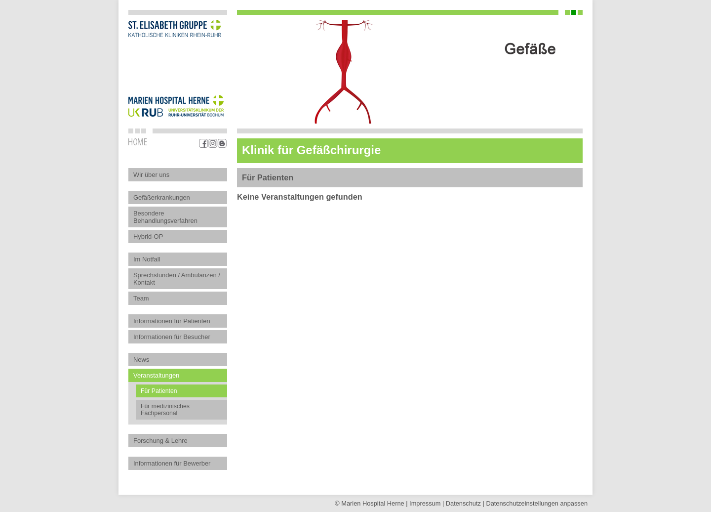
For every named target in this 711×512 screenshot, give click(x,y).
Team (141, 298)
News (141, 359)
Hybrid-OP (148, 236)
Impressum (424, 503)
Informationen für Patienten (171, 321)
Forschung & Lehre (160, 440)
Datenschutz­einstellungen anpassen (537, 503)
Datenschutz (463, 503)
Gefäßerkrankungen (161, 197)
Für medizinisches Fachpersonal (165, 410)
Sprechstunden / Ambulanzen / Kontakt (176, 278)
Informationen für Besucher (171, 337)
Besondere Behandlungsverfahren (165, 217)
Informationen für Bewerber (171, 463)
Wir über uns (151, 174)
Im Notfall (146, 259)
